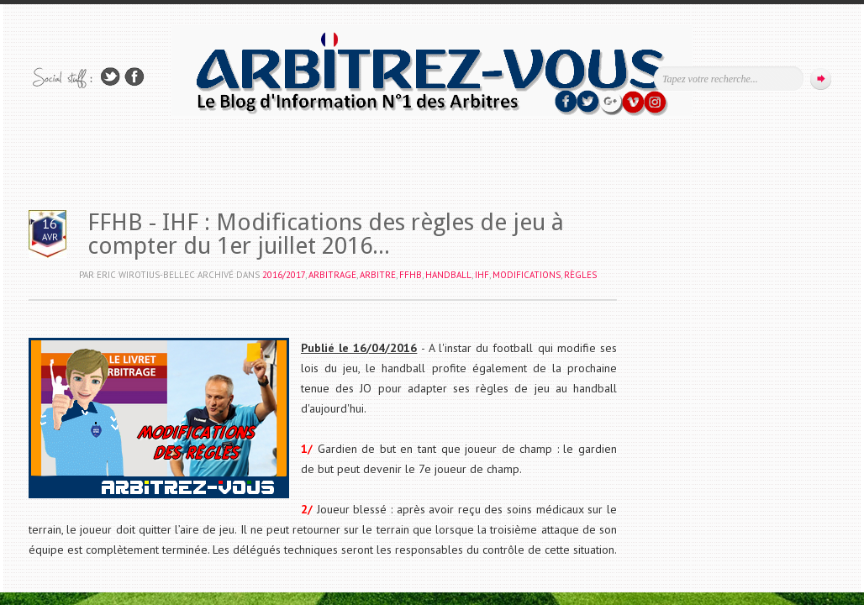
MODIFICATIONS (527, 275)
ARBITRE (378, 275)
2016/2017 (283, 275)
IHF (482, 275)
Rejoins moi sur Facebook (134, 77)
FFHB (410, 275)
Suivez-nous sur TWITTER (110, 77)
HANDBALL (448, 275)
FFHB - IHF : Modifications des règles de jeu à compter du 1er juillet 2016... (325, 234)
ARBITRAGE (332, 275)
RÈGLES (580, 275)
